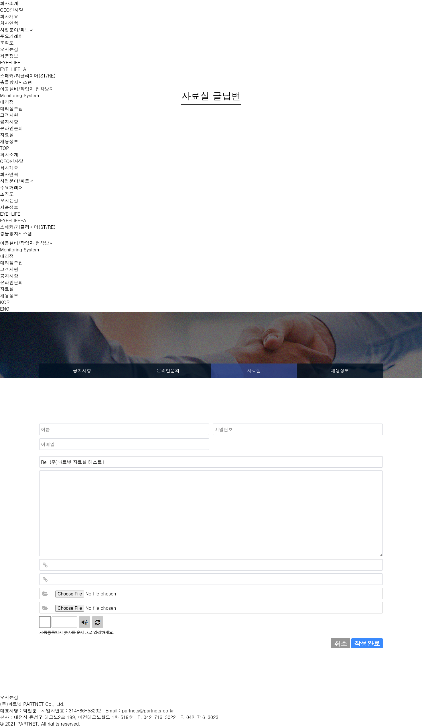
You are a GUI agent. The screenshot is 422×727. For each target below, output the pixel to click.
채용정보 (9, 141)
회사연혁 (9, 23)
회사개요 (9, 16)
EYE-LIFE (10, 62)
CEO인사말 (11, 10)
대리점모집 (11, 108)
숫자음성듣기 (84, 622)
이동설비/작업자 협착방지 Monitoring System (27, 246)
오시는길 (9, 49)
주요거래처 (11, 36)
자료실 (7, 135)
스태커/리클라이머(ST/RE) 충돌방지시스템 (28, 79)
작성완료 (367, 643)
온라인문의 (11, 128)
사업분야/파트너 (17, 29)
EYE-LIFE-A (13, 69)
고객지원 (9, 115)
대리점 (7, 256)
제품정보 (9, 56)
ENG (4, 308)
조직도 (7, 42)
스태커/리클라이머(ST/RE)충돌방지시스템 (28, 230)
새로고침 (97, 622)
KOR (4, 302)
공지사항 (9, 121)
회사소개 (9, 3)
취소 (340, 643)
